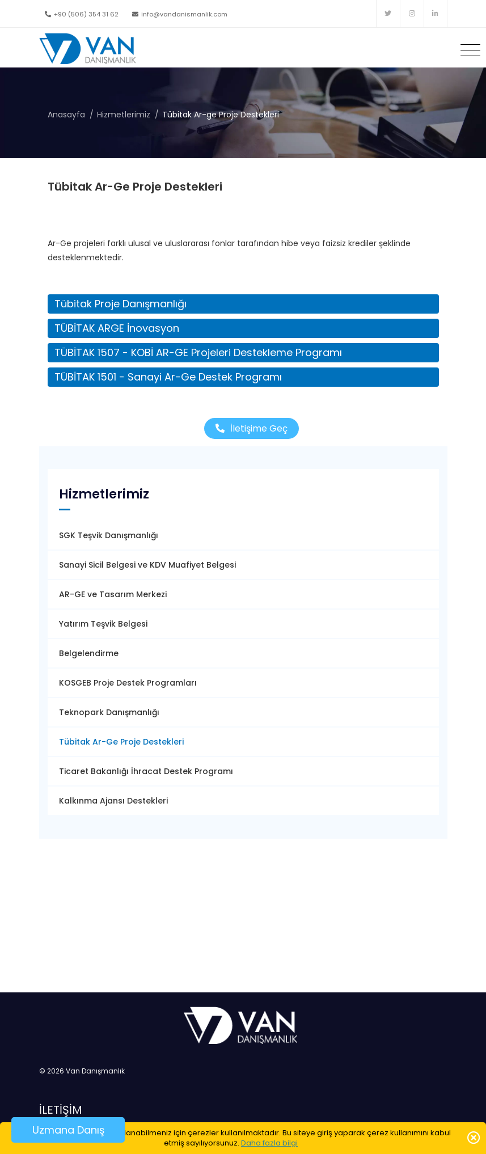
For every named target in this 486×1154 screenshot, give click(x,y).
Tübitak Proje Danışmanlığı (120, 304)
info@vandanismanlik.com (179, 14)
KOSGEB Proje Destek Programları (128, 682)
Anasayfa (66, 114)
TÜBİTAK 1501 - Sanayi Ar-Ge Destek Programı (168, 377)
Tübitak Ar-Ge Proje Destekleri (121, 741)
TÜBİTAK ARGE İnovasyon (116, 328)
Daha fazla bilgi (269, 1143)
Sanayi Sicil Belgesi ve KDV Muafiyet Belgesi (147, 564)
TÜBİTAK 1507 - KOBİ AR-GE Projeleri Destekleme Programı (198, 352)
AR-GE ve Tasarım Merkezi (113, 594)
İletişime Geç (251, 428)
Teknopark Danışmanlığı (109, 712)
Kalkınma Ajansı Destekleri (113, 800)
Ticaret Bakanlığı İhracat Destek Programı (146, 771)
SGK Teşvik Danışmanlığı (108, 535)
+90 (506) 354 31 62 (82, 14)
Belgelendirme (89, 653)
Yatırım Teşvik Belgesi (103, 623)
